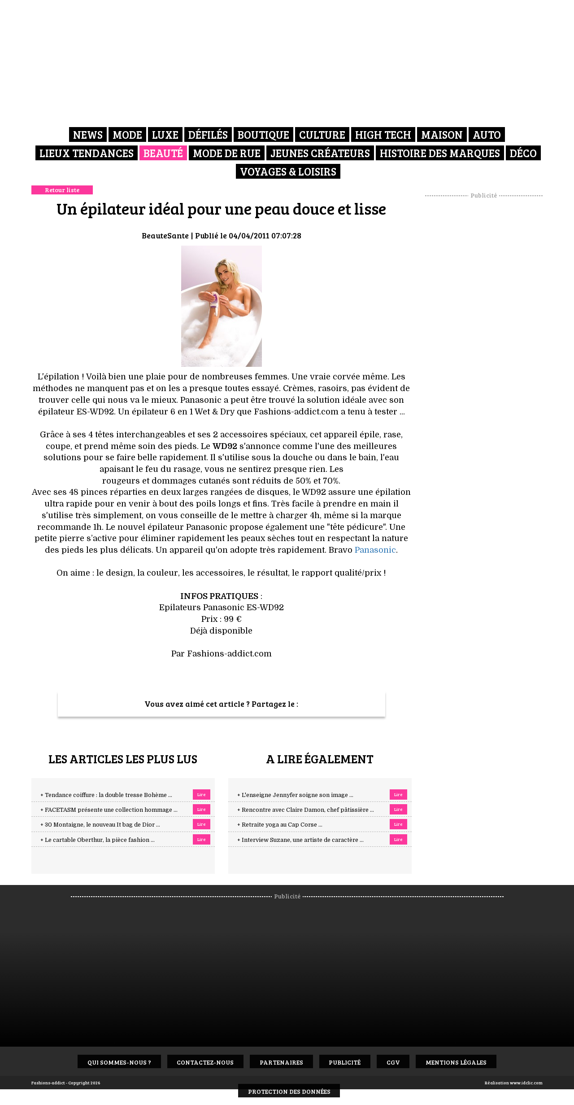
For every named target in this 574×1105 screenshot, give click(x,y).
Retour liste (62, 189)
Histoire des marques (440, 152)
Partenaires (280, 1061)
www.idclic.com (526, 1082)
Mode (127, 134)
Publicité (346, 1061)
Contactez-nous (202, 1061)
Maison (442, 134)
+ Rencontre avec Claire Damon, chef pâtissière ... (305, 810)
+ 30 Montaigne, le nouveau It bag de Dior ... (100, 825)
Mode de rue (227, 152)
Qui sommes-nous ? (114, 1061)
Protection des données (289, 1091)
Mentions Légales (461, 1061)
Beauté (163, 152)
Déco (523, 152)
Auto (487, 134)
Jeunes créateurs (320, 152)
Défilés (208, 134)
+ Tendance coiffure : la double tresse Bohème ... (106, 795)
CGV (396, 1061)
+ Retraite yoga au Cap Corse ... (279, 825)
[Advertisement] (484, 334)
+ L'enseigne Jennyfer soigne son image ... (295, 795)
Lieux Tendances (86, 152)
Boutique (263, 134)
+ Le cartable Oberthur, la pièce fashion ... (97, 840)
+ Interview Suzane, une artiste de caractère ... (300, 840)
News (88, 134)
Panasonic (375, 550)
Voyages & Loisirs (288, 170)
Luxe (165, 134)
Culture (322, 134)
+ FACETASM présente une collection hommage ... (109, 810)
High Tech (383, 134)
